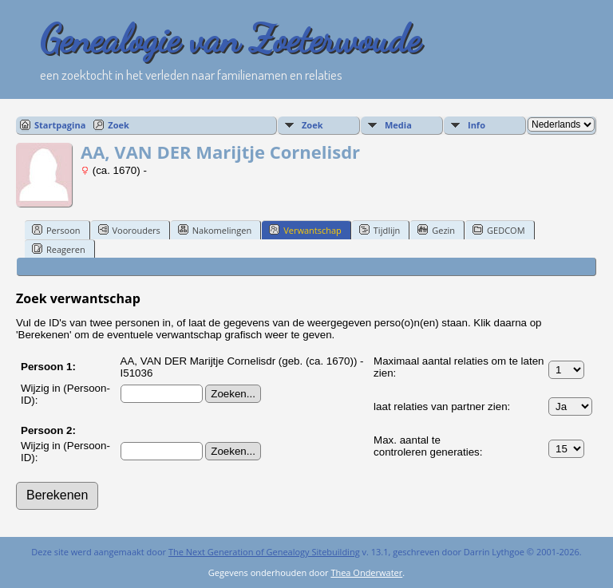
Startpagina (59, 125)
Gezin (436, 229)
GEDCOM (498, 229)
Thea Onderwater (366, 572)
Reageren (58, 249)
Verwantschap (305, 229)
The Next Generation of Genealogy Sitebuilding (264, 552)
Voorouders (129, 229)
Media (398, 125)
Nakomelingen (214, 229)
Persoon (56, 229)
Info (476, 125)
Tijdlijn (379, 229)
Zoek (118, 125)
